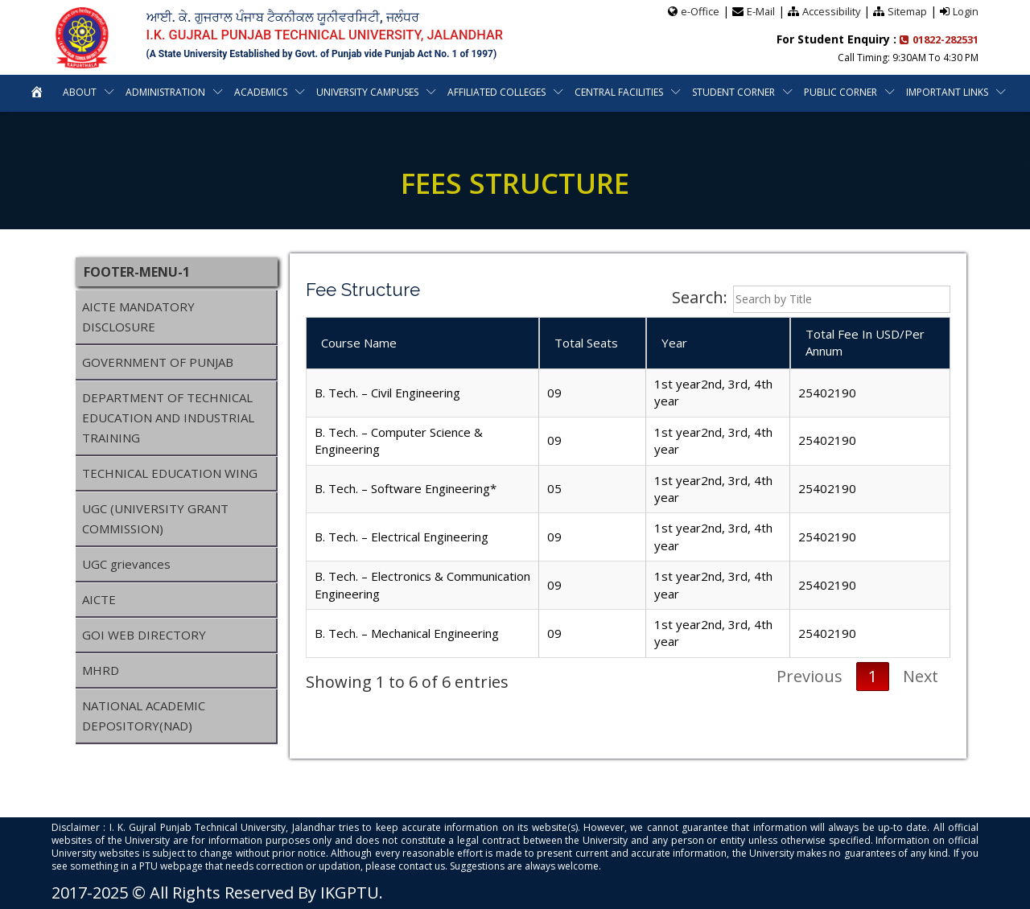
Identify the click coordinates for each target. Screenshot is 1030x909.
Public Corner (840, 91)
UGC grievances (126, 564)
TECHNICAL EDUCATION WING (170, 473)
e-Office (697, 10)
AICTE (99, 599)
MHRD (100, 670)
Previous (810, 676)
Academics (260, 91)
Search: (811, 299)
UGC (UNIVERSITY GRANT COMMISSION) (155, 518)
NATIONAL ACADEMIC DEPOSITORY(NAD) (143, 715)
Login (965, 10)
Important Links (947, 91)
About (80, 91)
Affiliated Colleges (496, 91)
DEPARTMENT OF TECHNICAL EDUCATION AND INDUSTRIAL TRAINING (168, 417)
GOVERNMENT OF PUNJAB (157, 362)
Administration (165, 91)
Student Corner (733, 91)
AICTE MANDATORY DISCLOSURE (138, 316)
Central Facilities (619, 91)
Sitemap (907, 10)
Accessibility (830, 10)
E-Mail (758, 10)
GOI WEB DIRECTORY (144, 635)
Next (920, 676)
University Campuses (367, 91)
